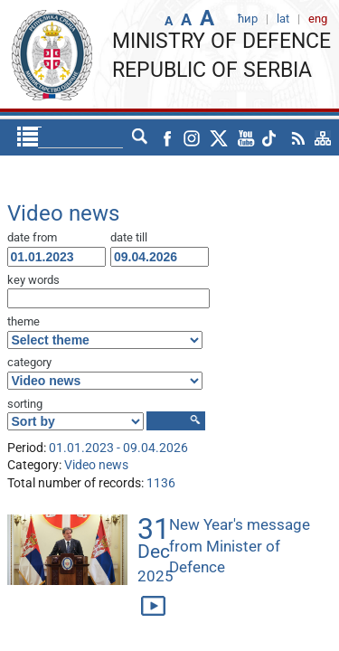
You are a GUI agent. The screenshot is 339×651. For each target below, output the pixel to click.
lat (140, 137)
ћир (106, 137)
